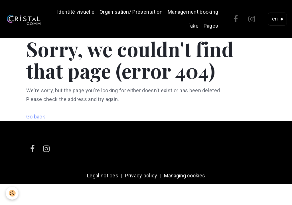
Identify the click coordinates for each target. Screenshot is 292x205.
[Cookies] (12, 193)
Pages (211, 26)
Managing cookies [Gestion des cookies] (184, 176)
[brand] (23, 19)
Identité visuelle (75, 12)
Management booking (193, 12)
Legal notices (102, 176)
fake (193, 26)
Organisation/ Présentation (131, 12)
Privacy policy (141, 176)
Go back (35, 117)
